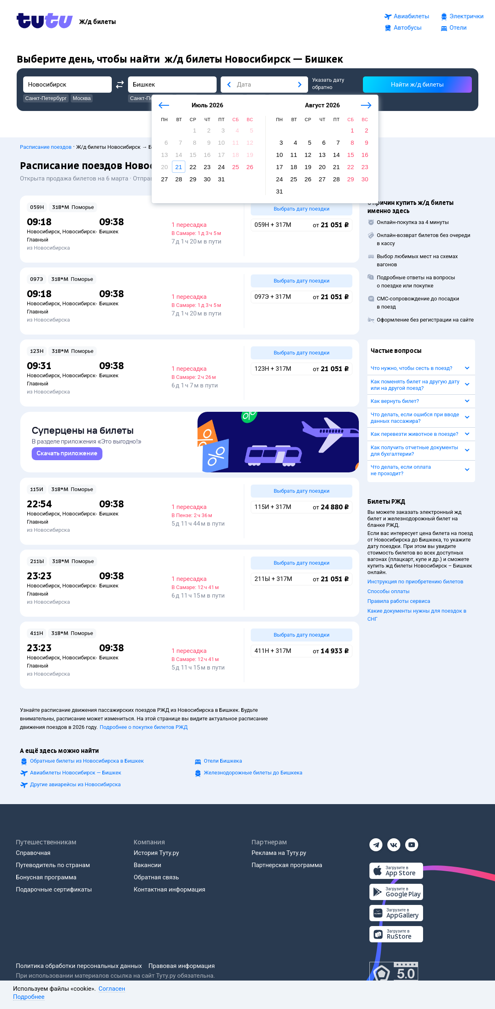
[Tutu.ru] (45, 22)
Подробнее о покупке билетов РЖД (143, 727)
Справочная (33, 853)
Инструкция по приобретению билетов (415, 578)
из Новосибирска (48, 244)
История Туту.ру (156, 853)
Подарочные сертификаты (54, 889)
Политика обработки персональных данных (79, 966)
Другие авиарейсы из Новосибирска (75, 784)
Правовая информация (181, 966)
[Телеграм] (375, 842)
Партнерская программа (287, 865)
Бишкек (108, 228)
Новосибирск (43, 228)
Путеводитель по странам (53, 865)
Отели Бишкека (223, 761)
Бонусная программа (46, 877)
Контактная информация (169, 889)
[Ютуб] (411, 842)
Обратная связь (156, 877)
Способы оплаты (388, 588)
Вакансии (147, 865)
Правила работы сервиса (398, 597)
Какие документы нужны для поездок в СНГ (417, 611)
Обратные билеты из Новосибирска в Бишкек (87, 761)
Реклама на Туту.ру (279, 853)
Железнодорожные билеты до (253, 773)
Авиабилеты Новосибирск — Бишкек (75, 773)
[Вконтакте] (393, 842)
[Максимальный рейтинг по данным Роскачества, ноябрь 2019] (393, 974)
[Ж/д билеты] (97, 22)
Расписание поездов (46, 143)
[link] (67, 453)
